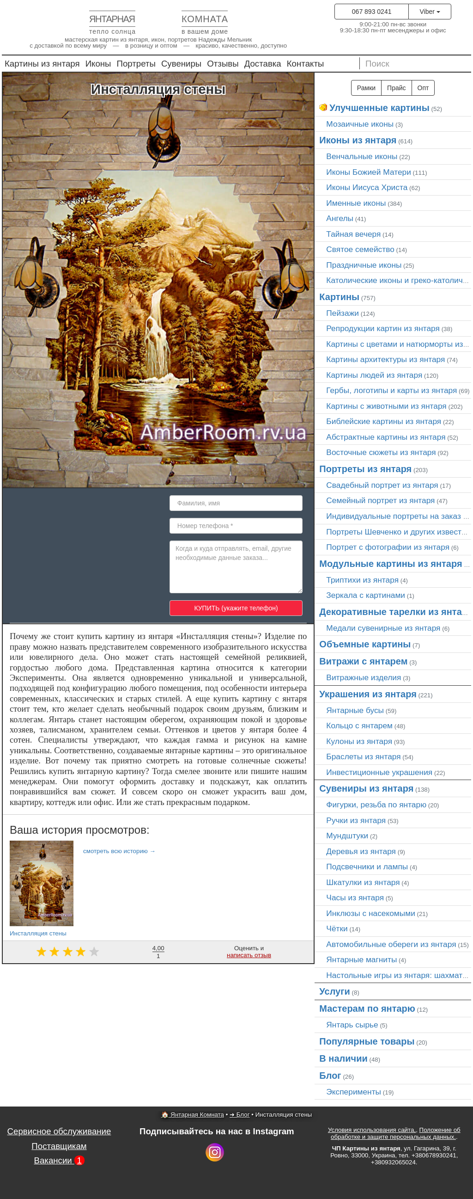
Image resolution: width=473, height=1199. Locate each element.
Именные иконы (356, 203)
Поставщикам (58, 1146)
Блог (330, 1075)
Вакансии (59, 1160)
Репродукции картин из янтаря (383, 328)
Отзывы (222, 63)
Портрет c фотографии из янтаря (387, 547)
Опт (423, 88)
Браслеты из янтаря (363, 756)
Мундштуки (347, 835)
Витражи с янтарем (363, 661)
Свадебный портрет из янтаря (382, 485)
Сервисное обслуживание (59, 1131)
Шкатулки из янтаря (363, 882)
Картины (339, 297)
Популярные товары (366, 1041)
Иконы (98, 63)
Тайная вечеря (353, 234)
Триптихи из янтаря (362, 579)
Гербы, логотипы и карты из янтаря (391, 390)
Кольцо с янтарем (359, 725)
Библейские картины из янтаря (383, 421)
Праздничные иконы (363, 265)
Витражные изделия (363, 677)
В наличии (343, 1058)
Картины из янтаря (42, 63)
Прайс (396, 88)
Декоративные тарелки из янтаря (396, 612)
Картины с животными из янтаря (386, 406)
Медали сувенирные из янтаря (383, 628)
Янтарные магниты (361, 959)
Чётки (336, 928)
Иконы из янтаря (357, 140)
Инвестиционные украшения (379, 772)
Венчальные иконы (361, 156)
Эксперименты (353, 1091)
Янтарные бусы (355, 710)
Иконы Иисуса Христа (366, 187)
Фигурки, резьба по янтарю (376, 804)
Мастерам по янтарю (367, 1008)
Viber (429, 11)
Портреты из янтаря (365, 469)
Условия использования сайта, (372, 1129)
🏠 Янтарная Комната (192, 1114)
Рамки (366, 88)
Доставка (262, 63)
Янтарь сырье (352, 1024)
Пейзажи (342, 313)
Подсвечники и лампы (367, 866)
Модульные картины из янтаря (390, 564)
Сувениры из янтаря (366, 788)
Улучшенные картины (379, 108)
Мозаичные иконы (360, 124)
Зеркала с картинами (365, 595)
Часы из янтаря (355, 897)
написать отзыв (249, 955)
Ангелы (339, 218)
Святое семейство (360, 249)
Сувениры (181, 63)
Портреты (136, 63)
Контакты (305, 63)
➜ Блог (240, 1114)
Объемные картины (365, 644)
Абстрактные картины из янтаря (385, 437)
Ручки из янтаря (356, 820)
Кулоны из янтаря (359, 741)
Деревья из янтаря (361, 851)
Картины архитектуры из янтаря (385, 359)
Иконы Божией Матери (368, 172)
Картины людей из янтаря (374, 375)
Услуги (334, 991)
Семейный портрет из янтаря (380, 500)
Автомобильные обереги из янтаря (391, 944)
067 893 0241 (372, 11)
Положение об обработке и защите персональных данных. (396, 1133)
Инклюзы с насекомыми (370, 913)
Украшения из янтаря (368, 694)
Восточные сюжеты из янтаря (381, 452)
